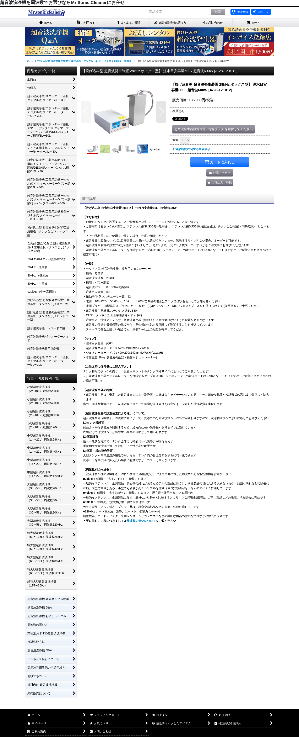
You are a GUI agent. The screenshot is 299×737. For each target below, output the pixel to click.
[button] (86, 112)
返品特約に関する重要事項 (191, 149)
